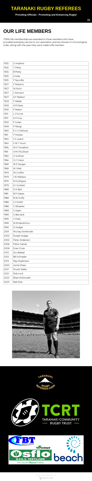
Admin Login (46, 478)
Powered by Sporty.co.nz (46, 475)
